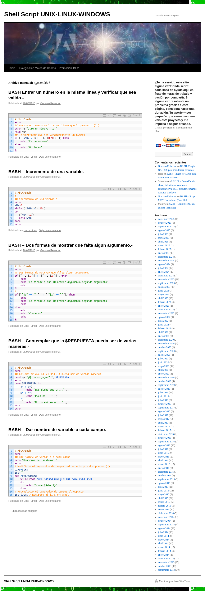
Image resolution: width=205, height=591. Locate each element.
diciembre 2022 (166, 309)
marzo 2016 (164, 464)
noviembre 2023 (166, 279)
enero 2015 (163, 509)
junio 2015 (163, 490)
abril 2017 (163, 422)
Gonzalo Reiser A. (50, 103)
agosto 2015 (164, 483)
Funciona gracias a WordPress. (175, 581)
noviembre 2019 (166, 377)
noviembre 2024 (166, 260)
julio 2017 (163, 415)
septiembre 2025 (166, 226)
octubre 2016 (164, 437)
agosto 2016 (164, 445)
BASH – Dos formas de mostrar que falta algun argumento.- (70, 245)
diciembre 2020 (166, 339)
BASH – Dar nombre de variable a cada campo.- (58, 429)
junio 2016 (163, 452)
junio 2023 (163, 290)
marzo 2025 (164, 245)
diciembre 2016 (166, 434)
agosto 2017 (164, 411)
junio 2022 (163, 324)
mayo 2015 (163, 494)
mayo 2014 (163, 539)
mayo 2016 (163, 456)
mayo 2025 (163, 237)
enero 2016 (163, 468)
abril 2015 (163, 498)
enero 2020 (163, 373)
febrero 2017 (164, 430)
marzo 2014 (164, 547)
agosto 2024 (164, 264)
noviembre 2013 (166, 562)
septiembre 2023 (166, 283)
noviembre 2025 (166, 219)
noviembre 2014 (166, 517)
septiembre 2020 (166, 351)
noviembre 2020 (166, 343)
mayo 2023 (163, 294)
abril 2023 (163, 298)
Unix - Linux (30, 156)
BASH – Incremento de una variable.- (46, 171)
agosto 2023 (164, 286)
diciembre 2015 (166, 471)
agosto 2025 (164, 230)
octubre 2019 (164, 381)
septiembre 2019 (166, 385)
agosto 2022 (164, 317)
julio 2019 (163, 392)
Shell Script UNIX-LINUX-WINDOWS (57, 14)
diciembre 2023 (166, 275)
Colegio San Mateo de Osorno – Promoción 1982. (49, 68)
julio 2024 (163, 268)
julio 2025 (163, 234)
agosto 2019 (164, 388)
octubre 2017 (164, 403)
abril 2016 (163, 460)
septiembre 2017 (166, 407)
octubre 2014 (164, 520)
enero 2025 (163, 252)
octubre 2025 (164, 222)
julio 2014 (163, 532)
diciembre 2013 (166, 558)
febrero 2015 (164, 505)
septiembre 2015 (166, 479)
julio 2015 (163, 486)
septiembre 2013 (166, 569)
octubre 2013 (164, 566)
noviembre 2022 (166, 313)
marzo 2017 (164, 426)
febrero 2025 (164, 249)
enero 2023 (163, 305)
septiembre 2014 (166, 524)
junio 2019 (163, 396)
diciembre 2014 (166, 513)
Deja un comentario (50, 156)
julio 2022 (163, 320)
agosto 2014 (164, 528)
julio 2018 (163, 400)
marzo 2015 (164, 501)
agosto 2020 (164, 354)
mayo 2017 (163, 418)
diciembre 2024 (166, 256)
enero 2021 (163, 335)
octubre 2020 (164, 347)
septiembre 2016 (166, 441)
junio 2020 (163, 362)
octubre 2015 (164, 475)
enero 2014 (163, 554)
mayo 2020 (163, 366)
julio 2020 (163, 358)
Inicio (12, 68)
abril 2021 (163, 332)
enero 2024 (163, 271)
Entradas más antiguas (22, 510)
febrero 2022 (164, 328)
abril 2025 (163, 241)
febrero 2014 (164, 551)
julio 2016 (163, 449)
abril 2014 (163, 543)
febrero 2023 (164, 302)
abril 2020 (163, 369)
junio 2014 (163, 535)
